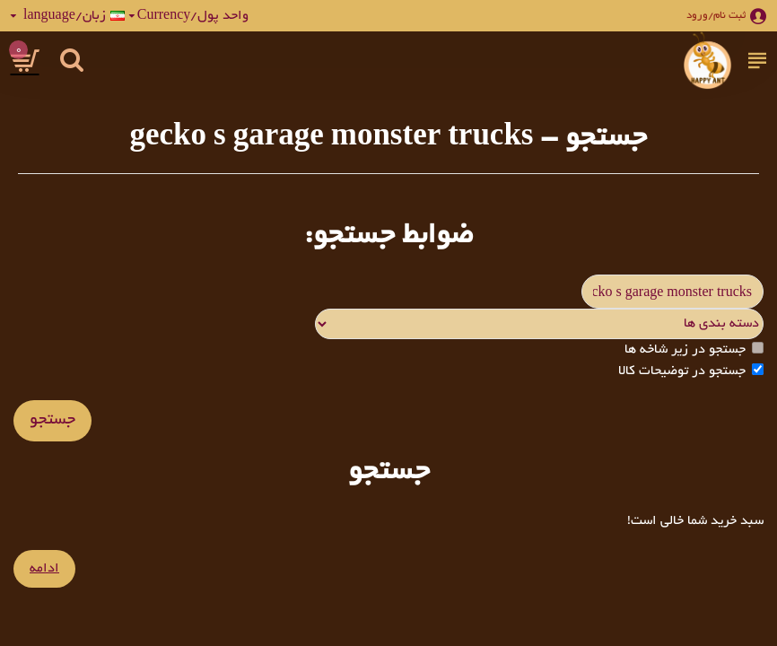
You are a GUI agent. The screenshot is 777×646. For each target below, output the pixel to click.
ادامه (44, 569)
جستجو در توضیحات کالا (691, 371)
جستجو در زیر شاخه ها (694, 349)
